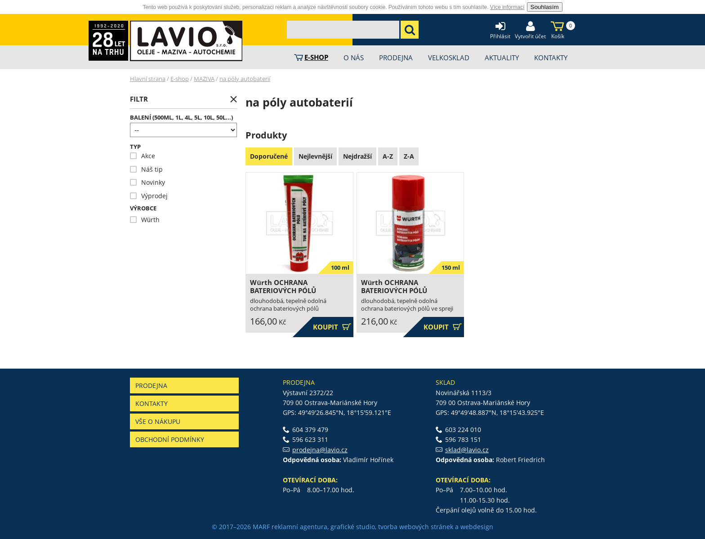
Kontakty (151, 403)
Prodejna (151, 385)
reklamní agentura (299, 526)
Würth (145, 219)
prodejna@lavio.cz (320, 449)
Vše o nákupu (157, 421)
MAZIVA (204, 79)
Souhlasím (545, 7)
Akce (142, 155)
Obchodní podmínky (169, 439)
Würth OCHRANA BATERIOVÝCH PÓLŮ (283, 286)
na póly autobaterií (244, 79)
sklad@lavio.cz (467, 449)
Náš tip (146, 169)
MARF (261, 526)
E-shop (179, 79)
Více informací (507, 7)
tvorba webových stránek (415, 526)
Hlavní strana (147, 79)
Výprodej (149, 196)
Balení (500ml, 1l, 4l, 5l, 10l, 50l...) (181, 117)
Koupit (332, 327)
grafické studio (352, 526)
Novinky (147, 182)
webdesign (476, 526)
